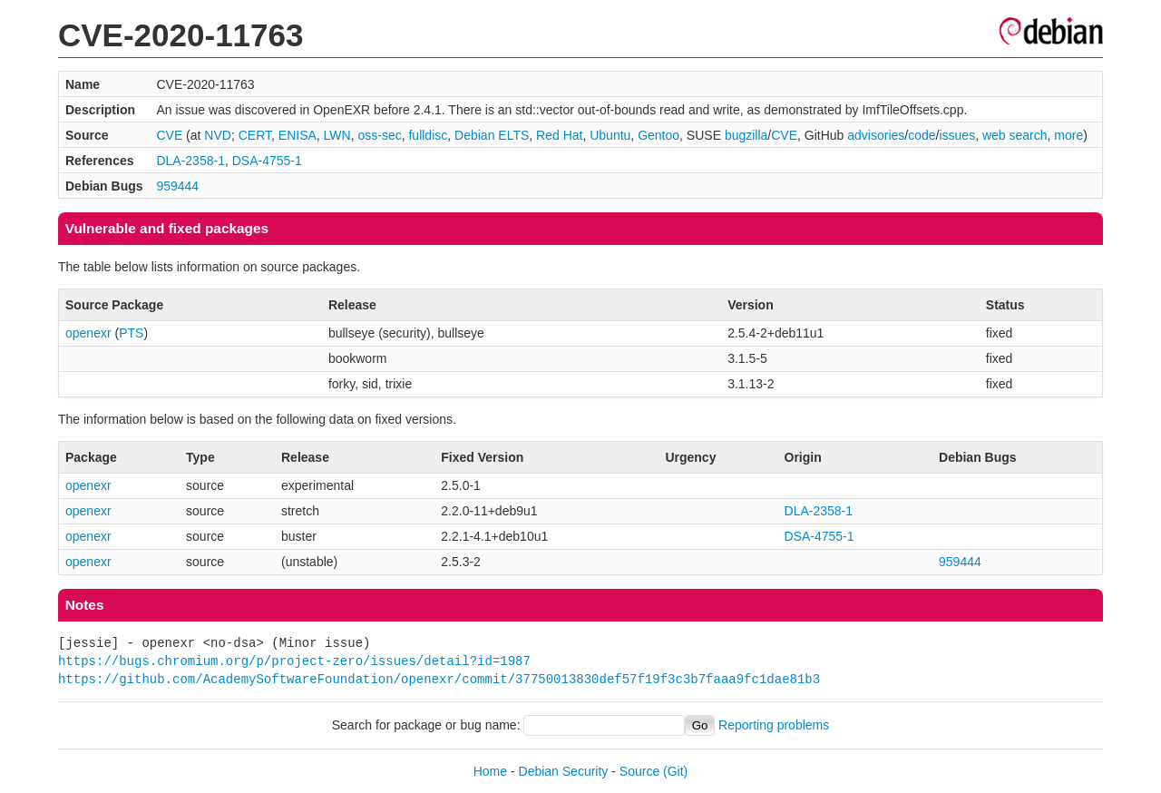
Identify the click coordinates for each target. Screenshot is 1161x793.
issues (957, 135)
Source (639, 771)
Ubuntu (610, 135)
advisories (875, 135)
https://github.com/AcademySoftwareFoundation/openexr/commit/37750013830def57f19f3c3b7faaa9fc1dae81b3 (439, 679)
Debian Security (564, 771)
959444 (177, 186)
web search (1015, 135)
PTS (131, 333)
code (921, 135)
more (1068, 135)
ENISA (297, 135)
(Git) (675, 771)
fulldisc (427, 135)
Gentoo (658, 135)
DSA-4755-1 (267, 160)
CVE (169, 135)
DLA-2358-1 (190, 160)
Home (490, 771)
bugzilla (746, 135)
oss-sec (379, 135)
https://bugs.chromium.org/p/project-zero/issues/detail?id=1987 (294, 661)
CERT (255, 135)
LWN (337, 135)
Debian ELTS (491, 135)
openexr (88, 333)
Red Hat (559, 135)
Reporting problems (773, 725)
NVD (217, 135)
